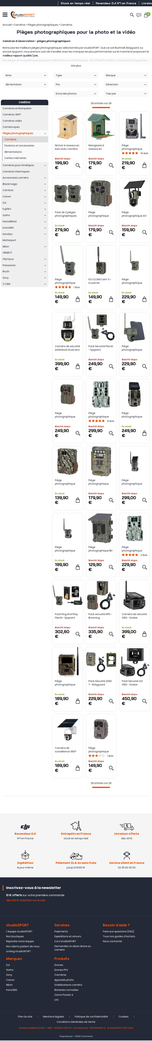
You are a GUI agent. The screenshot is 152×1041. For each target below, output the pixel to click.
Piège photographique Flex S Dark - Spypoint (132, 481)
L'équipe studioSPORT (19, 932)
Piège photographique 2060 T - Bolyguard (100, 481)
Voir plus (76, 65)
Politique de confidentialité (91, 1017)
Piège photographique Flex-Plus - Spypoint (134, 281)
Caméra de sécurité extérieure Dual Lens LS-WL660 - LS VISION (67, 348)
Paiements (61, 932)
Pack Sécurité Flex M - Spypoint (100, 348)
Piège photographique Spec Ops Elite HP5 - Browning (67, 414)
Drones (58, 965)
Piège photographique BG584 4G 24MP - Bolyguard (132, 147)
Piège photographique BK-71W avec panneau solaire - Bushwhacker (100, 548)
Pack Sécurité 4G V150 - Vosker (132, 682)
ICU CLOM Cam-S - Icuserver (99, 281)
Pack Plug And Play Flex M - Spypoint (66, 615)
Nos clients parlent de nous (22, 947)
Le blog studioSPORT (18, 952)
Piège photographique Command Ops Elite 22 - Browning (67, 481)
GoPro (10, 970)
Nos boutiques (15, 937)
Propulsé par (66, 1037)
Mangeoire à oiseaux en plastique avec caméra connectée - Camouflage (100, 147)
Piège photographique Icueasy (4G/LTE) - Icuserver (66, 682)
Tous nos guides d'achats (119, 937)
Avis (144, 153)
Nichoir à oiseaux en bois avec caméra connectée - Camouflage (67, 147)
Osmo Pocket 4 (63, 995)
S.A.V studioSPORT (65, 942)
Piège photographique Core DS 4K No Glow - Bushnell (100, 414)
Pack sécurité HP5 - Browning (100, 615)
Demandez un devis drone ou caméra (72, 948)
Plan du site (25, 1017)
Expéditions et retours (67, 937)
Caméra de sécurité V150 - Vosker (134, 615)
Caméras (60, 975)
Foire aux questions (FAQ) (118, 932)
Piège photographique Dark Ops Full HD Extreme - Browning (100, 214)
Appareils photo (64, 980)
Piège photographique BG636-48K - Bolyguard (98, 749)
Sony (9, 975)
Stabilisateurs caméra (68, 985)
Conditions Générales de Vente (76, 1022)
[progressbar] (101, 107)
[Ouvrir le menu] (5, 14)
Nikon (9, 985)
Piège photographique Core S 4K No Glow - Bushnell (134, 548)
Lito (56, 1000)
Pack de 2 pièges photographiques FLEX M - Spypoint (66, 214)
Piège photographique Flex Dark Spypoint (66, 548)
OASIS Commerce (84, 1037)
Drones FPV (61, 970)
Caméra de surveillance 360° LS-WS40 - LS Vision (66, 749)
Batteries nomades (66, 990)
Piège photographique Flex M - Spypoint (65, 281)
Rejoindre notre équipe (20, 942)
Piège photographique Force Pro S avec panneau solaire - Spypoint (133, 414)
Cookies (123, 1017)
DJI (8, 965)
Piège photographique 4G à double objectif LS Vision (134, 214)
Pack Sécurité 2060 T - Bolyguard (100, 682)
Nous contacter (112, 942)
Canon (10, 980)
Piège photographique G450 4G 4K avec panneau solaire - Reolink (133, 348)
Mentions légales (53, 1017)
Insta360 (11, 990)
